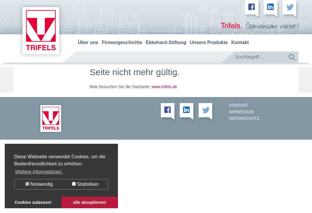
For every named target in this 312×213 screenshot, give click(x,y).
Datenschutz (244, 118)
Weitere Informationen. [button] (39, 171)
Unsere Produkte (209, 42)
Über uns (88, 42)
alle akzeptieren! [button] (89, 202)
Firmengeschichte (122, 42)
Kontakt (240, 42)
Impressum (241, 111)
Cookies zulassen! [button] (33, 202)
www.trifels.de (164, 86)
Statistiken (85, 184)
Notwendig (39, 184)
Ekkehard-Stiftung (166, 42)
